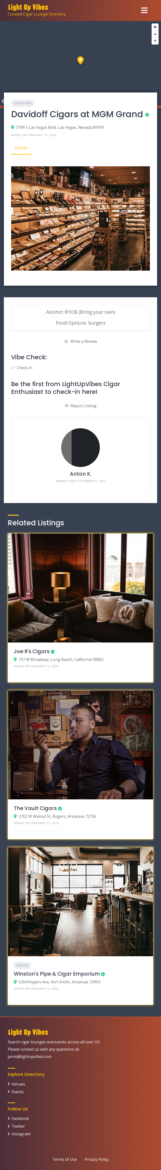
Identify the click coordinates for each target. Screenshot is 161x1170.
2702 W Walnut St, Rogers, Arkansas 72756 (57, 816)
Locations (22, 103)
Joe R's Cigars (32, 651)
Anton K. (80, 473)
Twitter (18, 1126)
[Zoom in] (155, 27)
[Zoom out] (155, 34)
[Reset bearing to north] (155, 41)
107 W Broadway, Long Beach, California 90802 (61, 659)
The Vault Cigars (35, 808)
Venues (22, 965)
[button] (80, 61)
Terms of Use (64, 1159)
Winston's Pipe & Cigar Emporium (57, 973)
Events (18, 1091)
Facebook (20, 1118)
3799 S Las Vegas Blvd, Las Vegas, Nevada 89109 (60, 127)
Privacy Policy (97, 1159)
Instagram (21, 1134)
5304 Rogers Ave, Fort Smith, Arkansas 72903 (59, 982)
